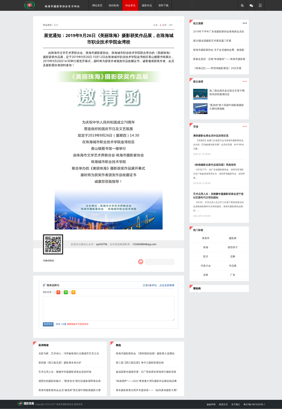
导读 (195, 126)
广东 (232, 274)
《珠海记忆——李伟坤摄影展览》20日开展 (217, 68)
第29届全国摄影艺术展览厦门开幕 (212, 40)
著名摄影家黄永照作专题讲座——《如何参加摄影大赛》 (147, 390)
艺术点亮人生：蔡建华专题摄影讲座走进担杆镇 (64, 371)
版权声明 (211, 404)
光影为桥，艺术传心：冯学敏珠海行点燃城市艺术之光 (68, 353)
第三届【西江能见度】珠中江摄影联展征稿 (140, 362)
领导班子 (233, 247)
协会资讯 (47, 24)
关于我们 (235, 404)
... (244, 79)
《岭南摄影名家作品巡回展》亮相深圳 (214, 164)
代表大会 (206, 265)
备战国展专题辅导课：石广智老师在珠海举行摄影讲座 (146, 371)
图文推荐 (198, 81)
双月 (205, 256)
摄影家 (232, 238)
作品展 (232, 265)
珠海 (205, 247)
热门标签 (198, 230)
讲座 (205, 274)
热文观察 (198, 23)
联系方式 (223, 404)
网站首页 (97, 5)
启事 (232, 256)
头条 (155, 24)
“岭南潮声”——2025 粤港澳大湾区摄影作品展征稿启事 (146, 381)
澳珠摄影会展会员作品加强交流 (210, 135)
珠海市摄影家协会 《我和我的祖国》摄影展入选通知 (145, 353)
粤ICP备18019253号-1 (254, 404)
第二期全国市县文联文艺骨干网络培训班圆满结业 (227, 92)
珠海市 (206, 238)
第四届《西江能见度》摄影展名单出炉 (59, 362)
